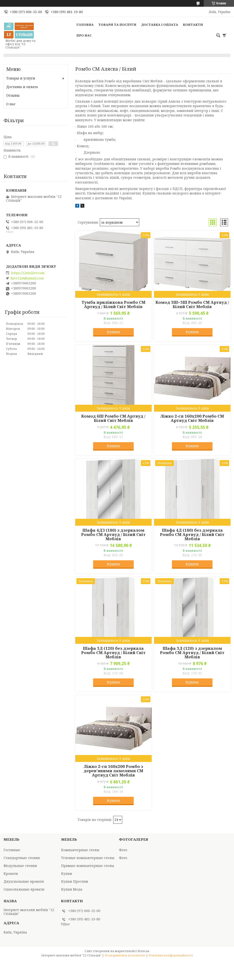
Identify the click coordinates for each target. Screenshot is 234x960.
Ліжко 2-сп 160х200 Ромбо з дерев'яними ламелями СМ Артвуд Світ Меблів (113, 770)
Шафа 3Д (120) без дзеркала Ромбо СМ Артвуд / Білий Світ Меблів (113, 652)
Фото (123, 850)
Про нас (84, 35)
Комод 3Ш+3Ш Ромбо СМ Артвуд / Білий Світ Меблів (192, 304)
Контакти (193, 24)
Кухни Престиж (74, 881)
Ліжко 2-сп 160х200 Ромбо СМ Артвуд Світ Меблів (192, 418)
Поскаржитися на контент (125, 955)
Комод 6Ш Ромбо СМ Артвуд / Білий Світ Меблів (113, 418)
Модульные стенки (20, 865)
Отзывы (13, 95)
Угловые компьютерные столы (87, 857)
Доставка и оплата (22, 86)
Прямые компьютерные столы (87, 865)
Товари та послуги (117, 24)
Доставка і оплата (159, 24)
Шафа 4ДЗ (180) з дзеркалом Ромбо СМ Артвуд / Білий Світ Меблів (113, 534)
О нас (11, 104)
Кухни (66, 873)
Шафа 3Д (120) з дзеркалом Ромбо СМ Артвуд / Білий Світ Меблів (192, 652)
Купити (113, 332)
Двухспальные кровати (24, 881)
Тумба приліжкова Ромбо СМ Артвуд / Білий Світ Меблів (113, 304)
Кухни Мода (71, 889)
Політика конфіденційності (171, 955)
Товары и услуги (20, 78)
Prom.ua (143, 951)
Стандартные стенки (22, 857)
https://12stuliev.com (28, 273)
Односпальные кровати (24, 889)
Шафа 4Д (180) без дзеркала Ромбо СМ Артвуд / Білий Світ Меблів (192, 534)
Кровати (11, 873)
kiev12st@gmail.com (27, 278)
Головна (85, 24)
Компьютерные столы (80, 850)
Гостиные (12, 850)
